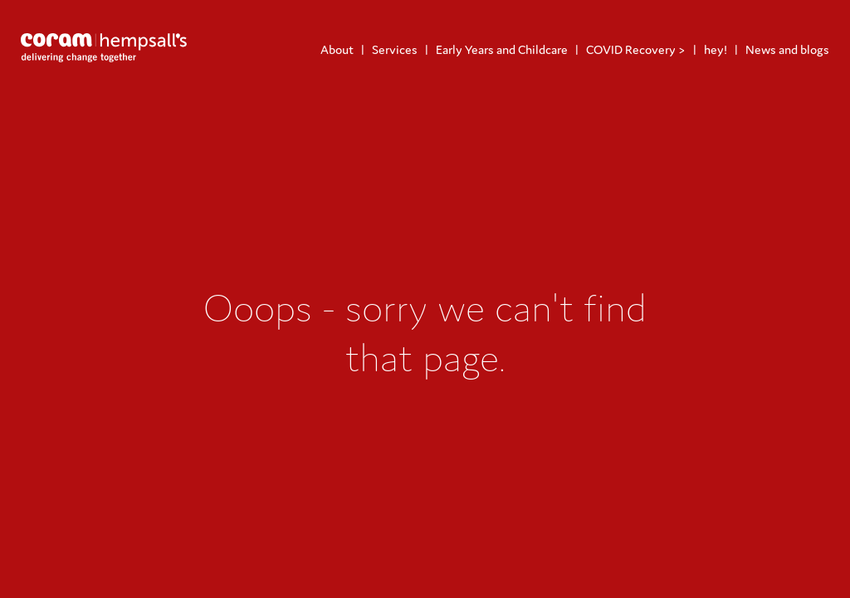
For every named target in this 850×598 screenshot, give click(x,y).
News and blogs (787, 49)
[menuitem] (337, 49)
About (337, 49)
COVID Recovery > (636, 49)
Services (395, 49)
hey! (715, 49)
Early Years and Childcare (502, 49)
